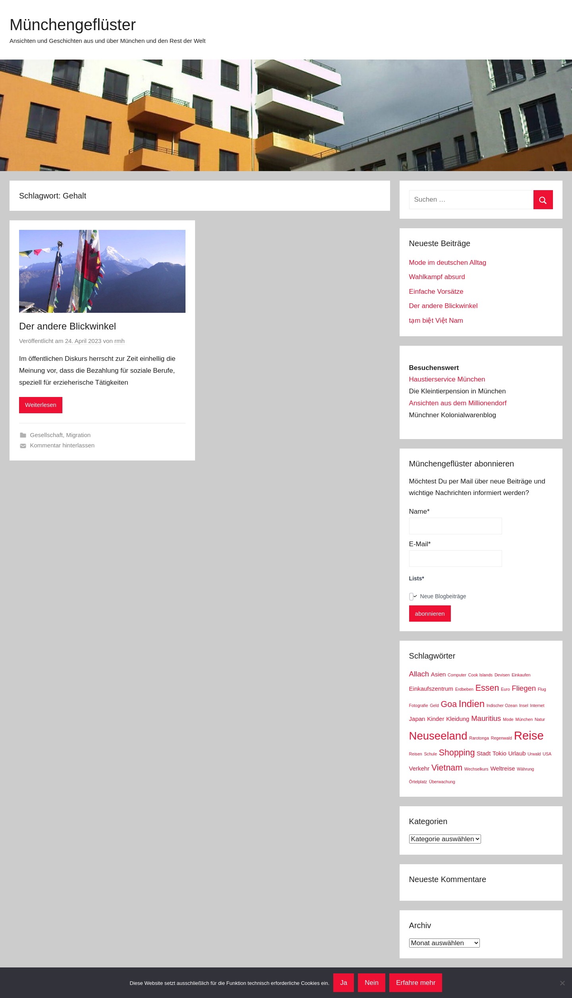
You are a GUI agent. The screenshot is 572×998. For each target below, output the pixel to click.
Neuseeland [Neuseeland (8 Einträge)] (438, 736)
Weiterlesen (40, 404)
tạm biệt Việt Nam (436, 320)
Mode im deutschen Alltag (448, 262)
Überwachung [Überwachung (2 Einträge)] (442, 781)
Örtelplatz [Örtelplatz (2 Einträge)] (418, 781)
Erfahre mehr (415, 982)
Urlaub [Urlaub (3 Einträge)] (517, 753)
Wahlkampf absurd (437, 277)
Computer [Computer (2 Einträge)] (457, 674)
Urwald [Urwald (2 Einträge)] (534, 753)
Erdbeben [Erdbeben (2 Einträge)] (464, 689)
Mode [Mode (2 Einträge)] (508, 719)
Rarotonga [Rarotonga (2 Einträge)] (479, 738)
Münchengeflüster (73, 24)
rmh (119, 340)
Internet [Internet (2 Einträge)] (537, 705)
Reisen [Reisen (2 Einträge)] (415, 753)
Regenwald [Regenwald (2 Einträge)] (501, 738)
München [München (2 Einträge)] (524, 719)
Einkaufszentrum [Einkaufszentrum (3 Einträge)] (431, 688)
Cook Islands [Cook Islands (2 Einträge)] (480, 674)
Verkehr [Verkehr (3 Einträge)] (419, 768)
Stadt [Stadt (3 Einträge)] (484, 753)
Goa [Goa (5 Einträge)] (449, 704)
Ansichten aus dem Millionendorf (458, 403)
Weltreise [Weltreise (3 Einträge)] (502, 768)
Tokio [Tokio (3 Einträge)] (499, 753)
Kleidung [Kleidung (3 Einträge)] (457, 718)
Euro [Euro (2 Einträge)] (505, 689)
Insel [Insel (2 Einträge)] (523, 705)
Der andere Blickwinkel (67, 326)
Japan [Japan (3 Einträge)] (417, 718)
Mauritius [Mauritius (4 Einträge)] (486, 718)
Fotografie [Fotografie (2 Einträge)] (418, 705)
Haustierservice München (447, 379)
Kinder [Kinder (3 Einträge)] (435, 718)
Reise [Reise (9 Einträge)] (529, 735)
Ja (343, 982)
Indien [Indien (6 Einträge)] (472, 703)
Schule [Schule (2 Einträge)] (430, 753)
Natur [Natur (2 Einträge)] (540, 719)
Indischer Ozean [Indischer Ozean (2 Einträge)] (502, 705)
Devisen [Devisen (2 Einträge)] (502, 674)
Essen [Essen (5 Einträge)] (487, 688)
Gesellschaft (46, 435)
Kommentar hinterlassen (62, 445)
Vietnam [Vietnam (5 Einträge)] (446, 768)
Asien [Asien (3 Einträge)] (438, 674)
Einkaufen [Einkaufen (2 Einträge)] (521, 674)
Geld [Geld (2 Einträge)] (434, 705)
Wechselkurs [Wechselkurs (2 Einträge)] (476, 769)
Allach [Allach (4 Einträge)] (419, 674)
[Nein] (562, 983)
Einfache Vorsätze (436, 291)
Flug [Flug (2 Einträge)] (542, 689)
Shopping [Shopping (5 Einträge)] (457, 752)
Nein (372, 982)
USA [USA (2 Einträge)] (547, 753)
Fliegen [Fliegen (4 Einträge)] (524, 688)
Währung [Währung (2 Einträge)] (525, 769)
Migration (78, 435)
